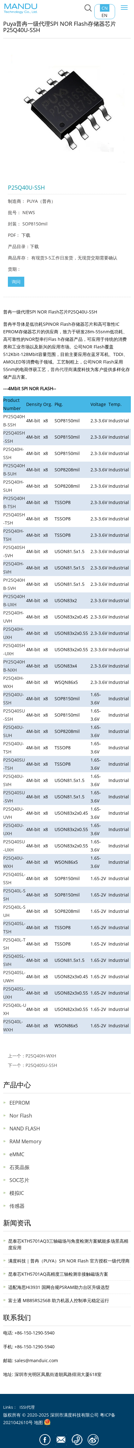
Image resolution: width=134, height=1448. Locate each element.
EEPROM (19, 1102)
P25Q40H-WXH (41, 1056)
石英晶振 (19, 1167)
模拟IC (16, 1193)
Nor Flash (20, 1115)
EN (105, 15)
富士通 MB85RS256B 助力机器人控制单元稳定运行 (58, 1300)
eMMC (16, 1154)
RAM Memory (25, 1141)
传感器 (17, 1205)
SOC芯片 (19, 1180)
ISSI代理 (27, 1407)
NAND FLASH (24, 1128)
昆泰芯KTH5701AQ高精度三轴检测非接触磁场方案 (58, 1274)
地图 (38, 1422)
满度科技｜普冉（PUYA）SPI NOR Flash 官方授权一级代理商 (69, 1261)
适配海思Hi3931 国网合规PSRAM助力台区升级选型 (58, 1287)
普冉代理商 (61, 369)
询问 (16, 282)
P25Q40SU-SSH (41, 1065)
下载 (25, 235)
